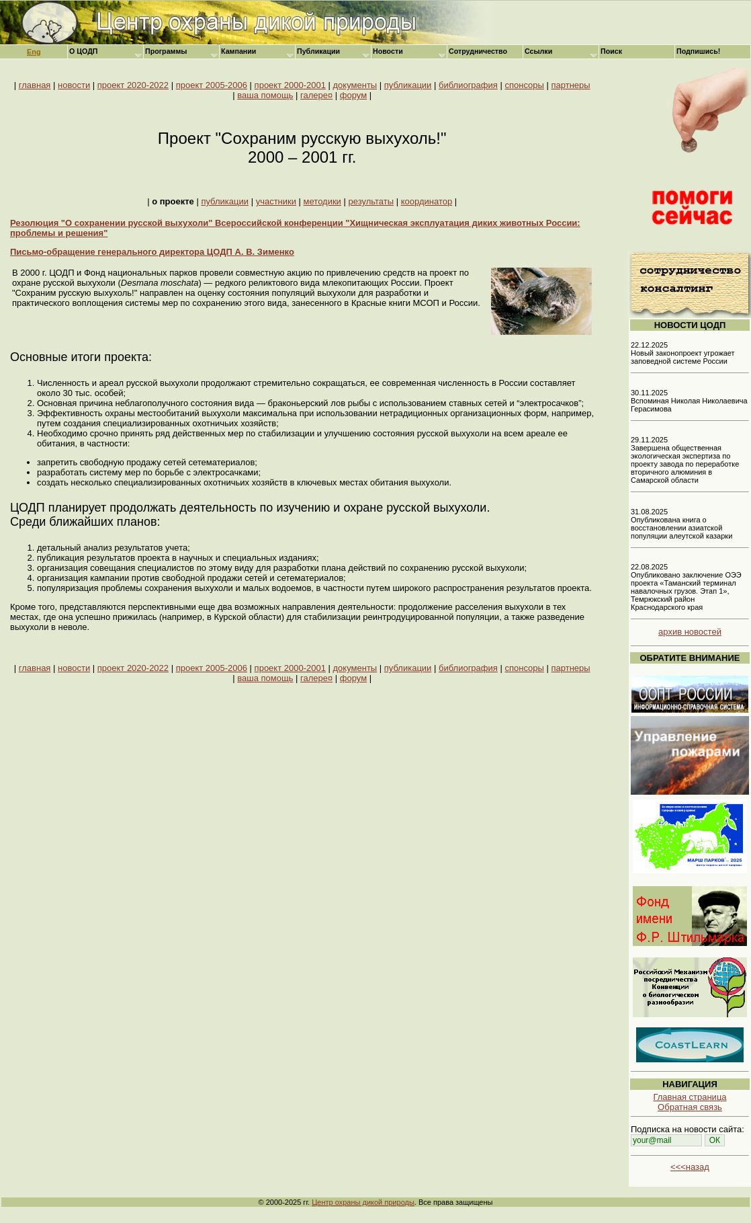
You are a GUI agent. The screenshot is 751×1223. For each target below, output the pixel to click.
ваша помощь (265, 95)
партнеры (570, 85)
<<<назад (689, 1167)
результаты (371, 201)
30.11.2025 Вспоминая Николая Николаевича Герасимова (689, 401)
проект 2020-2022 (133, 85)
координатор (426, 201)
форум (353, 95)
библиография (468, 85)
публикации (408, 85)
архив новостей (689, 632)
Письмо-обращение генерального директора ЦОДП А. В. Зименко (152, 252)
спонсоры (523, 85)
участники (276, 201)
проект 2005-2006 (211, 85)
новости (74, 85)
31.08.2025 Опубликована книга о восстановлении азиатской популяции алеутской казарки (681, 524)
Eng (34, 52)
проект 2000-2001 (290, 85)
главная (35, 85)
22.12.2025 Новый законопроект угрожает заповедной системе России (683, 353)
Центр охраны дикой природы (363, 1202)
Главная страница (689, 1097)
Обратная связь (690, 1107)
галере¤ (316, 95)
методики (322, 201)
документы (355, 85)
